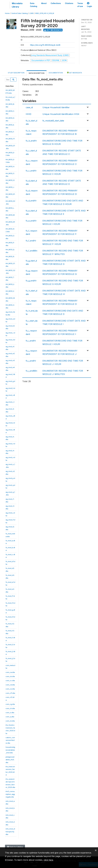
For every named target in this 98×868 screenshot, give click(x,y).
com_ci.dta (10, 712)
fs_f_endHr (31, 240)
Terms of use (80, 4)
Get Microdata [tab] (74, 73)
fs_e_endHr (31, 220)
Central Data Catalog (19, 13)
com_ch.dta (10, 708)
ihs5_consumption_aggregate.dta (10, 794)
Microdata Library (17, 5)
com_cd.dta (10, 685)
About (44, 3)
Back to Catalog (15, 847)
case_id (29, 107)
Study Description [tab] (16, 73)
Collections (56, 3)
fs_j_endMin (31, 371)
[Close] (96, 850)
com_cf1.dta (10, 693)
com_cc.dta (10, 680)
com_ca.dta (10, 672)
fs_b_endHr (31, 140)
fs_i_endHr (31, 340)
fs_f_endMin (31, 250)
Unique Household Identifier (56, 107)
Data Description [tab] (36, 73)
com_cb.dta (10, 676)
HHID (28, 114)
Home (7, 13)
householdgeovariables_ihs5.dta (10, 750)
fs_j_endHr (31, 360)
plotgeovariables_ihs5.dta (10, 759)
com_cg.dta (10, 704)
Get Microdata (53, 30)
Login (89, 4)
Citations (69, 3)
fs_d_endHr (31, 200)
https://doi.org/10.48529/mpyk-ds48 (45, 45)
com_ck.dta (10, 721)
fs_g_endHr (31, 280)
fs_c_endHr (31, 170)
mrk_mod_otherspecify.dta (10, 831)
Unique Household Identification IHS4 (60, 114)
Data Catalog (33, 4)
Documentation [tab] (56, 73)
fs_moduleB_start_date (53, 120)
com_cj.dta (10, 717)
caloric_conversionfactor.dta (10, 740)
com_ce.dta (10, 689)
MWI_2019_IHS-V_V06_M (44, 13)
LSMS (31, 13)
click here (48, 860)
